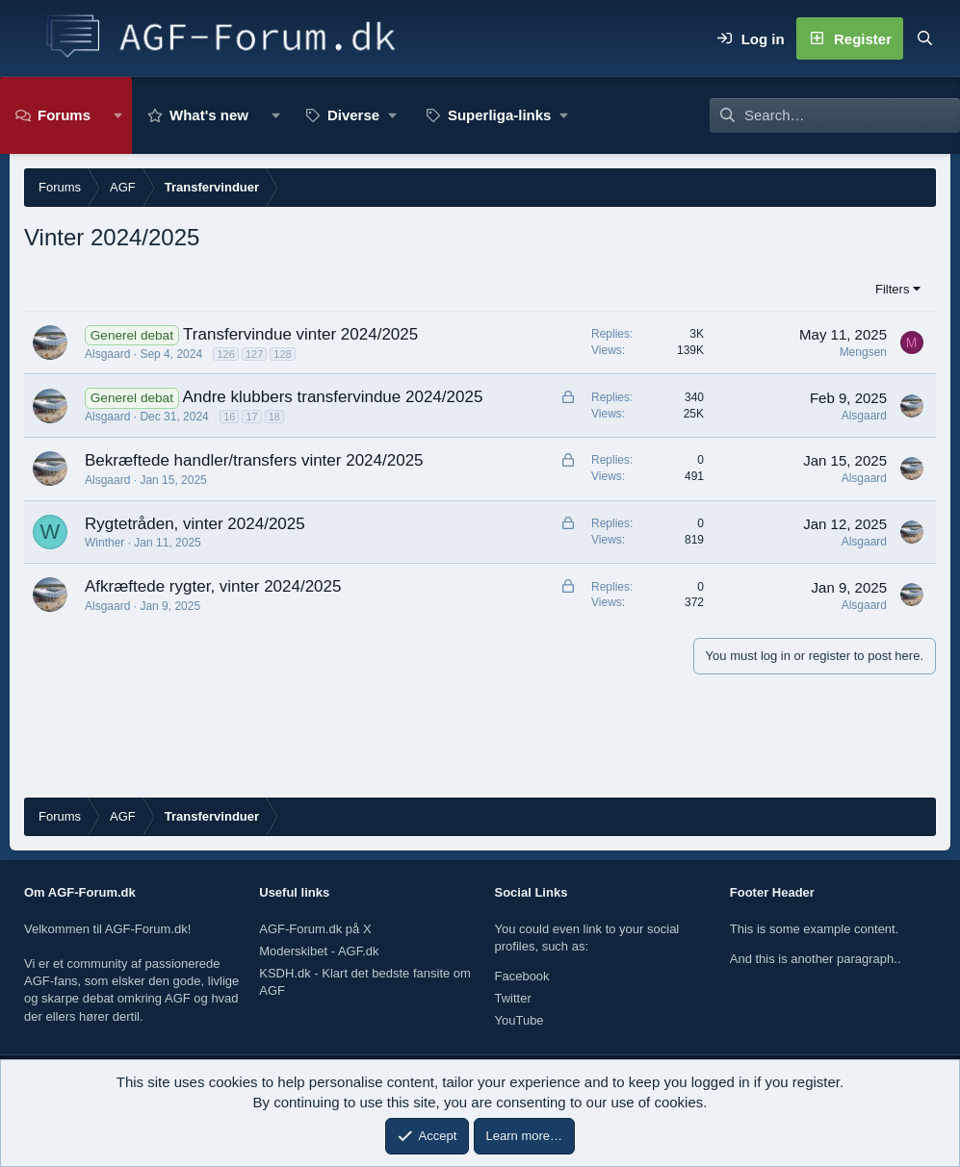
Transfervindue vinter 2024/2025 (300, 334)
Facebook (522, 976)
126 (225, 354)
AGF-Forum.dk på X (315, 929)
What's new (208, 115)
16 (229, 416)
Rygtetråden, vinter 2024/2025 (195, 524)
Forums (64, 115)
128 (282, 354)
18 (274, 416)
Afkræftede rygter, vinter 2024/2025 (213, 586)
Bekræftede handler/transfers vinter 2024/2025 (254, 460)
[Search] (924, 38)
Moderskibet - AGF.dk (318, 951)
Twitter (513, 998)
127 (254, 354)
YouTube (519, 1020)
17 (251, 416)
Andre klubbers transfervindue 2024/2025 (332, 397)
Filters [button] (892, 289)
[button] (118, 115)
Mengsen (863, 352)
